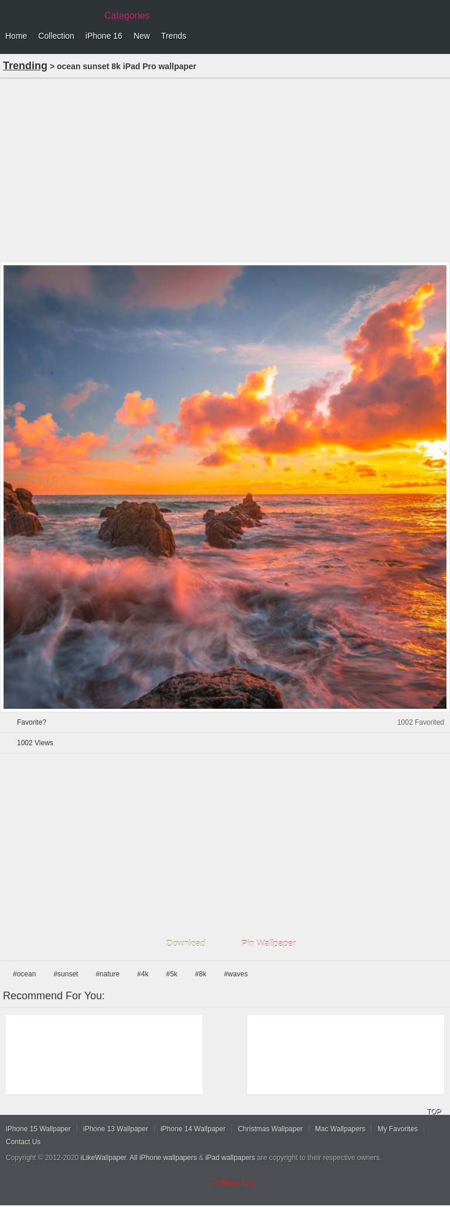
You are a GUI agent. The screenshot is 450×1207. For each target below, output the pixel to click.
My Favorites (397, 1129)
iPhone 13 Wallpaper (115, 1129)
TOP (434, 1111)
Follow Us (233, 1182)
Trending (25, 66)
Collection (56, 35)
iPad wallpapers (230, 1158)
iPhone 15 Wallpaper (38, 1129)
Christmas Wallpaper (270, 1129)
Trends (173, 35)
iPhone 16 (104, 35)
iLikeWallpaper (104, 1158)
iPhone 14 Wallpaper (193, 1129)
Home (16, 35)
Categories (126, 16)
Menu (438, 36)
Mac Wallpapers (340, 1129)
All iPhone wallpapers (163, 1158)
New (142, 35)
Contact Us (23, 1142)
